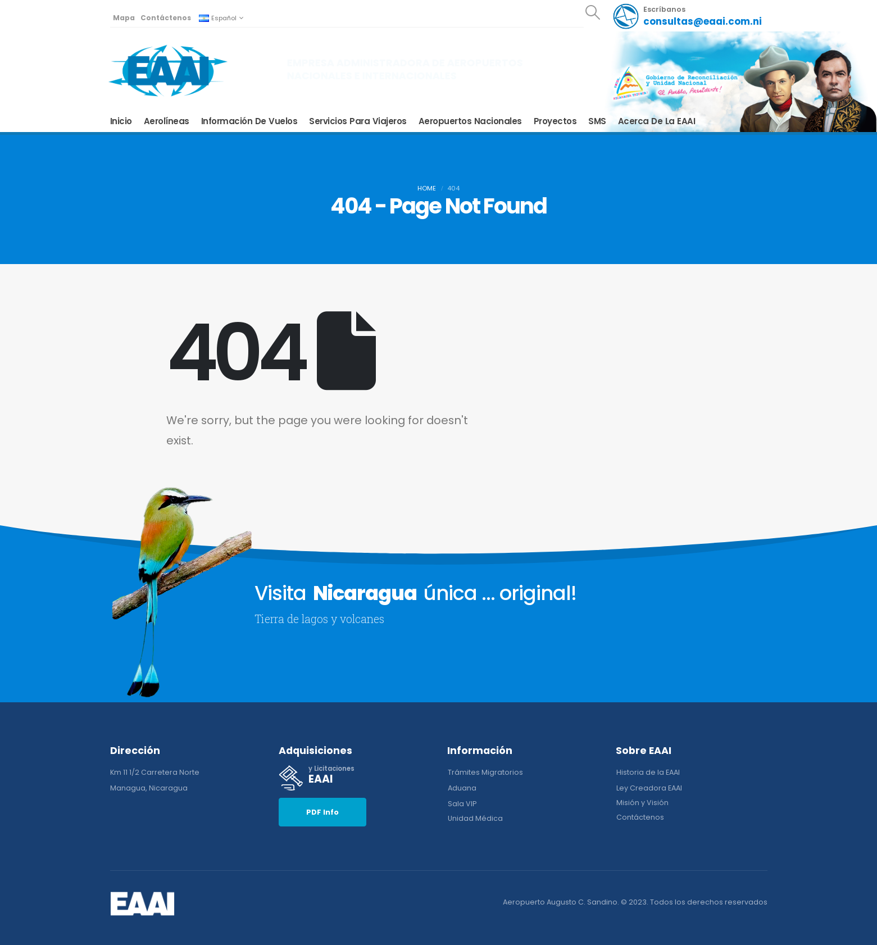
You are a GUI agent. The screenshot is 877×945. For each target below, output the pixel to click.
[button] (322, 812)
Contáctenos (165, 17)
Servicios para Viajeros (358, 121)
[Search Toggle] (592, 12)
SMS (597, 121)
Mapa (124, 17)
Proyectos (555, 121)
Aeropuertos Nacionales (470, 121)
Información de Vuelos (249, 121)
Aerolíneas (166, 121)
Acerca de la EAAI (657, 121)
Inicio (121, 121)
